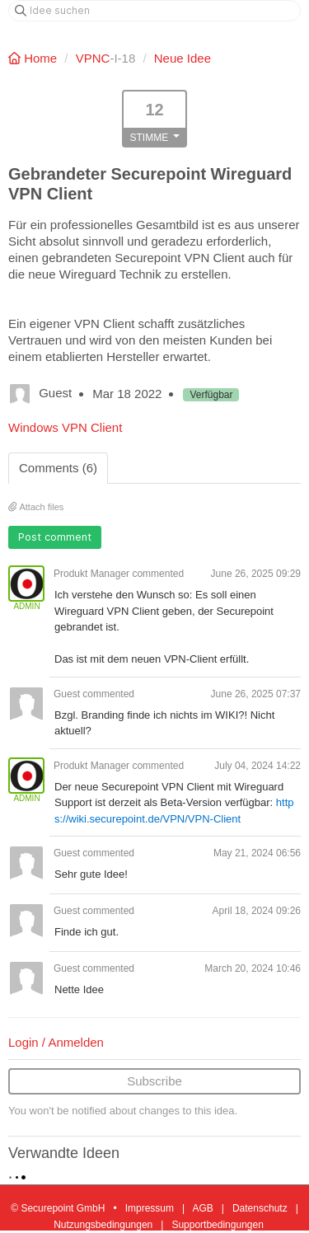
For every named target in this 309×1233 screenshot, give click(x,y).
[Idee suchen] (154, 10)
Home (34, 58)
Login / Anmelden (56, 1042)
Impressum (149, 1208)
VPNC (93, 58)
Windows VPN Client (65, 427)
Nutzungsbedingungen (103, 1225)
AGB (202, 1208)
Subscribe (154, 1081)
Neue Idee (182, 58)
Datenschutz (260, 1208)
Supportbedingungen (217, 1225)
